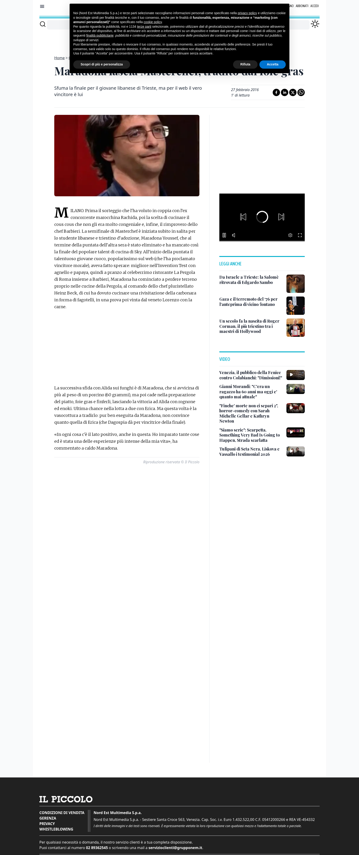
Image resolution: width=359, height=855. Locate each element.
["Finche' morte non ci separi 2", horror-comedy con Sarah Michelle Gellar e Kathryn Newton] (251, 413)
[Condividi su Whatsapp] (301, 92)
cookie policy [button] (153, 22)
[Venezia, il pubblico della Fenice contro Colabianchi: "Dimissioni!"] (251, 375)
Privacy (47, 823)
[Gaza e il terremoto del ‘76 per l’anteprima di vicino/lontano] (251, 302)
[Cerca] (42, 24)
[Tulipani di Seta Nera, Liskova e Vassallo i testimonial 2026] (251, 451)
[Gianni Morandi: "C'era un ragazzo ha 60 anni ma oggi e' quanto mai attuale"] (251, 391)
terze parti (144, 26)
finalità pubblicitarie (100, 35)
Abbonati (302, 6)
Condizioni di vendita (61, 812)
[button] (243, 216)
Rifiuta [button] (245, 64)
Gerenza (47, 818)
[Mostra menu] (42, 6)
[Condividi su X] (292, 92)
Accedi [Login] (314, 6)
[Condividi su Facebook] (276, 92)
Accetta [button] (272, 64)
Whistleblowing (56, 829)
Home (59, 57)
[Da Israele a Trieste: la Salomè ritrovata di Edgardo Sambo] (251, 280)
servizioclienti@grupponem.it (175, 847)
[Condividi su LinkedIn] (284, 92)
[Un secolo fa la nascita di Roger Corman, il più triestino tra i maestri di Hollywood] (251, 326)
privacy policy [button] (247, 13)
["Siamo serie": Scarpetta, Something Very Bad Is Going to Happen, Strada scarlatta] (251, 435)
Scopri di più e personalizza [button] (102, 64)
